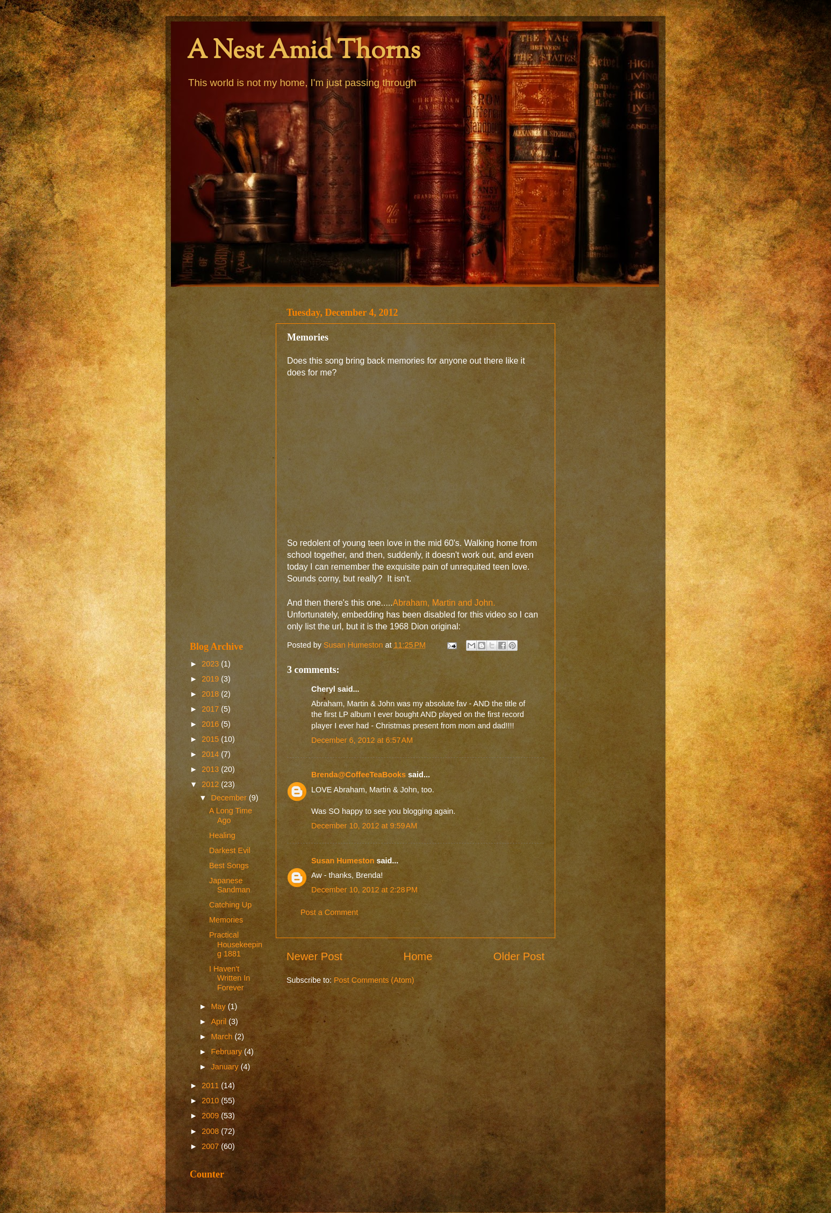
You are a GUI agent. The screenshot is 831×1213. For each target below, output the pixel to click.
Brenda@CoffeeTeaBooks (358, 774)
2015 (211, 739)
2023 (211, 663)
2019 (211, 679)
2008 (211, 1131)
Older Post (519, 956)
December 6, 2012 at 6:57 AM (362, 740)
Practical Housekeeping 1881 (235, 944)
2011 (211, 1085)
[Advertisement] (226, 463)
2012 (211, 784)
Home (418, 956)
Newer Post (314, 956)
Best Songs (229, 865)
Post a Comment (329, 912)
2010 (211, 1100)
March (223, 1036)
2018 (211, 694)
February (228, 1051)
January (226, 1066)
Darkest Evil (229, 850)
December (230, 797)
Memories (226, 920)
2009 (211, 1115)
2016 (211, 724)
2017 (211, 709)
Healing (222, 835)
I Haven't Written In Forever (229, 978)
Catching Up (230, 904)
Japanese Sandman (229, 885)
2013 (211, 769)
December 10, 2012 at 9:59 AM (364, 825)
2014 (211, 754)
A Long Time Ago (230, 815)
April (220, 1021)
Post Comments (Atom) (374, 980)
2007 (211, 1146)
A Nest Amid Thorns (303, 51)
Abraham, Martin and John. (444, 602)
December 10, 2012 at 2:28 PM (364, 889)
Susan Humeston (343, 860)
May (219, 1006)
